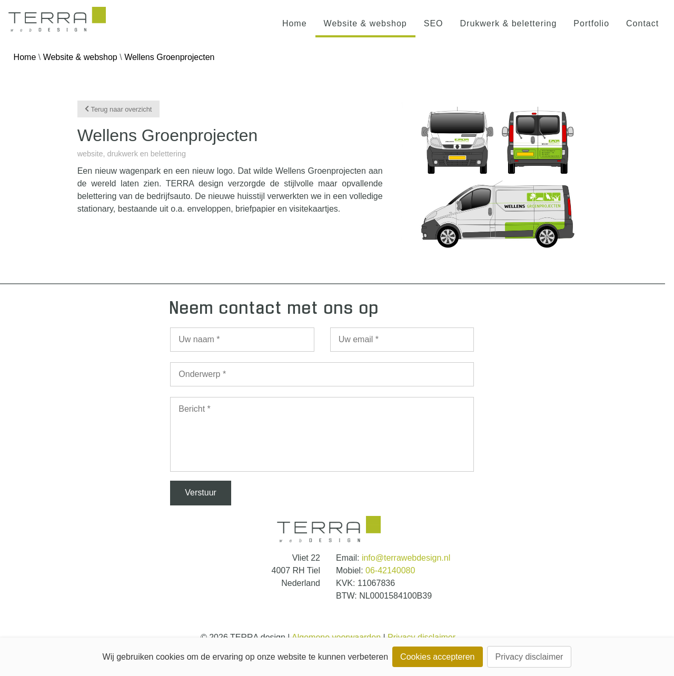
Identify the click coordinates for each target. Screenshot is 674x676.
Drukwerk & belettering (508, 23)
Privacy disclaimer (529, 656)
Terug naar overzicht (118, 109)
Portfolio (591, 23)
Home (294, 23)
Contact (642, 23)
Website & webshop (365, 23)
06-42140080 (390, 570)
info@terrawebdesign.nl (406, 557)
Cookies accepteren (437, 656)
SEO (433, 23)
